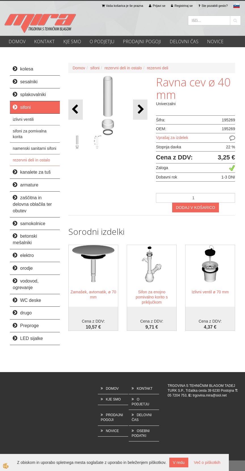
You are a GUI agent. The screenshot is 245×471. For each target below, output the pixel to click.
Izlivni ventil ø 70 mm (210, 292)
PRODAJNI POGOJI (142, 41)
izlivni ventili (23, 119)
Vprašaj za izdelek (172, 137)
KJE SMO (72, 41)
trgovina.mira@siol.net (210, 395)
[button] (140, 109)
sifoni (95, 68)
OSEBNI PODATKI (140, 433)
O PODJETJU (102, 41)
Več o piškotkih (207, 462)
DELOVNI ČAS (184, 41)
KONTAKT (44, 41)
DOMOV (17, 41)
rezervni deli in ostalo (31, 160)
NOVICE (215, 41)
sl (236, 5)
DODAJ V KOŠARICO (195, 207)
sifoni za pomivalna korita (30, 134)
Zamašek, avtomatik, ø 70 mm (93, 294)
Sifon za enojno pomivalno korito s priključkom (152, 297)
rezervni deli (157, 68)
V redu (179, 462)
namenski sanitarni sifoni (34, 148)
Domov (79, 68)
